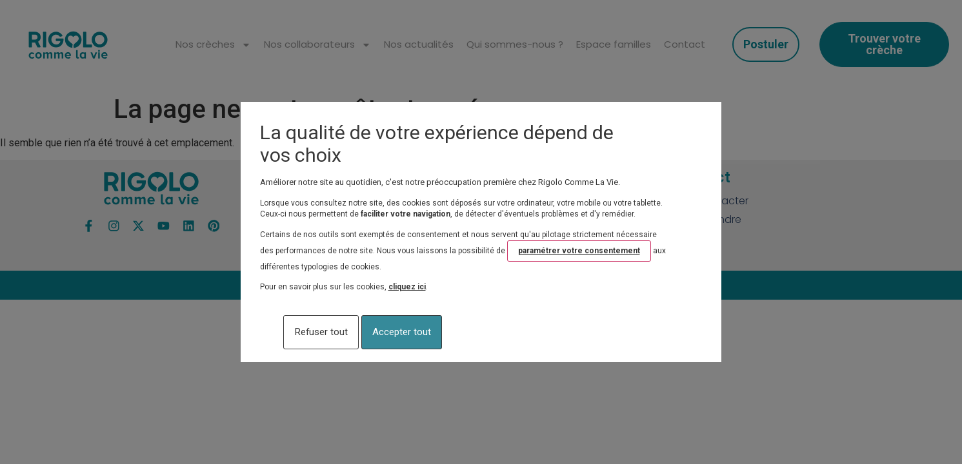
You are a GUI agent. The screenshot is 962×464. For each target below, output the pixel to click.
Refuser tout (322, 332)
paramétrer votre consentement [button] (579, 253)
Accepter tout (458, 332)
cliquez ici (407, 290)
